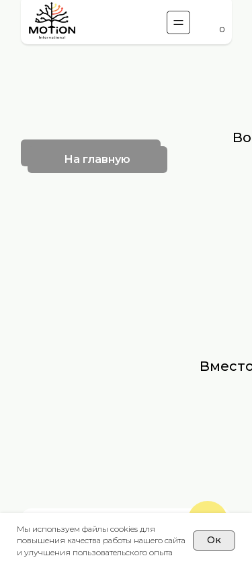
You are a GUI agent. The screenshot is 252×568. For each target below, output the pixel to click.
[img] (52, 22)
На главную (97, 159)
